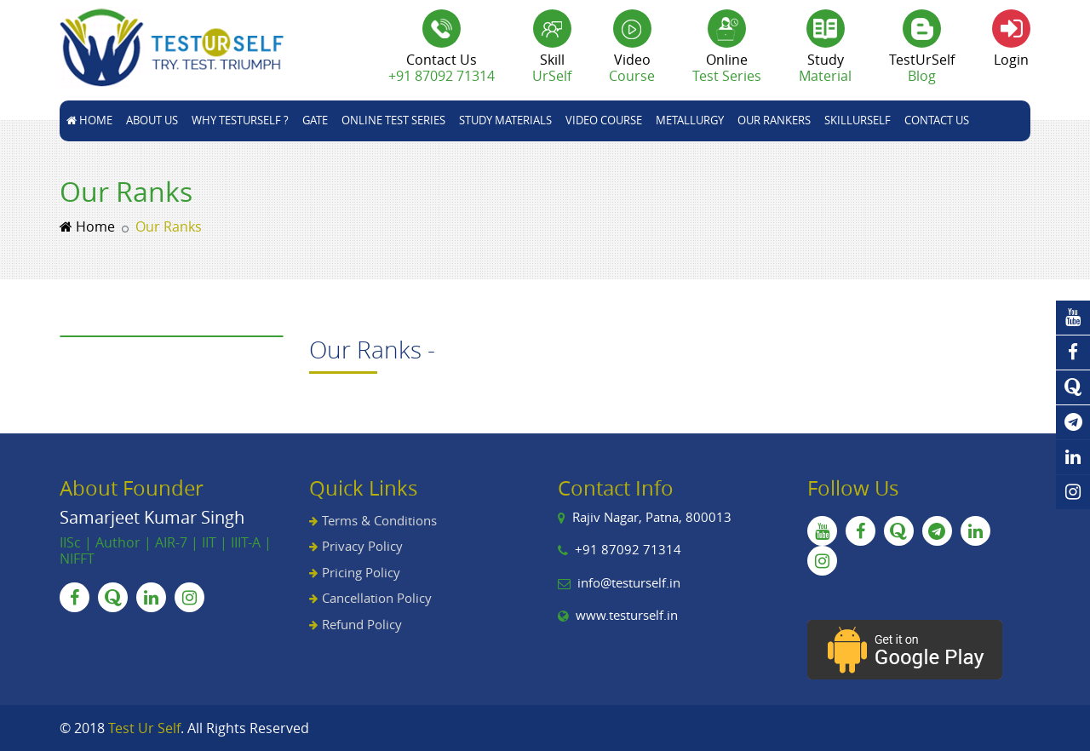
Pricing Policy (361, 572)
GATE (315, 120)
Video (632, 67)
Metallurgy (690, 120)
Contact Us (936, 120)
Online (726, 67)
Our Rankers (774, 120)
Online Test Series (393, 120)
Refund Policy (362, 624)
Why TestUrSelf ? (240, 120)
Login (1011, 59)
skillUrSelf (857, 120)
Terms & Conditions (379, 520)
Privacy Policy (362, 545)
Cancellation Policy (377, 597)
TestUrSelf (922, 67)
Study (825, 67)
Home (89, 120)
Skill (551, 67)
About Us (152, 120)
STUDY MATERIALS (505, 120)
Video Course (603, 120)
